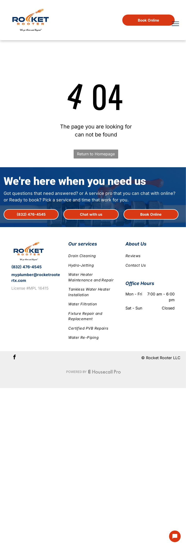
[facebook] (14, 358)
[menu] (175, 23)
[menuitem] (92, 256)
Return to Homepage (96, 153)
